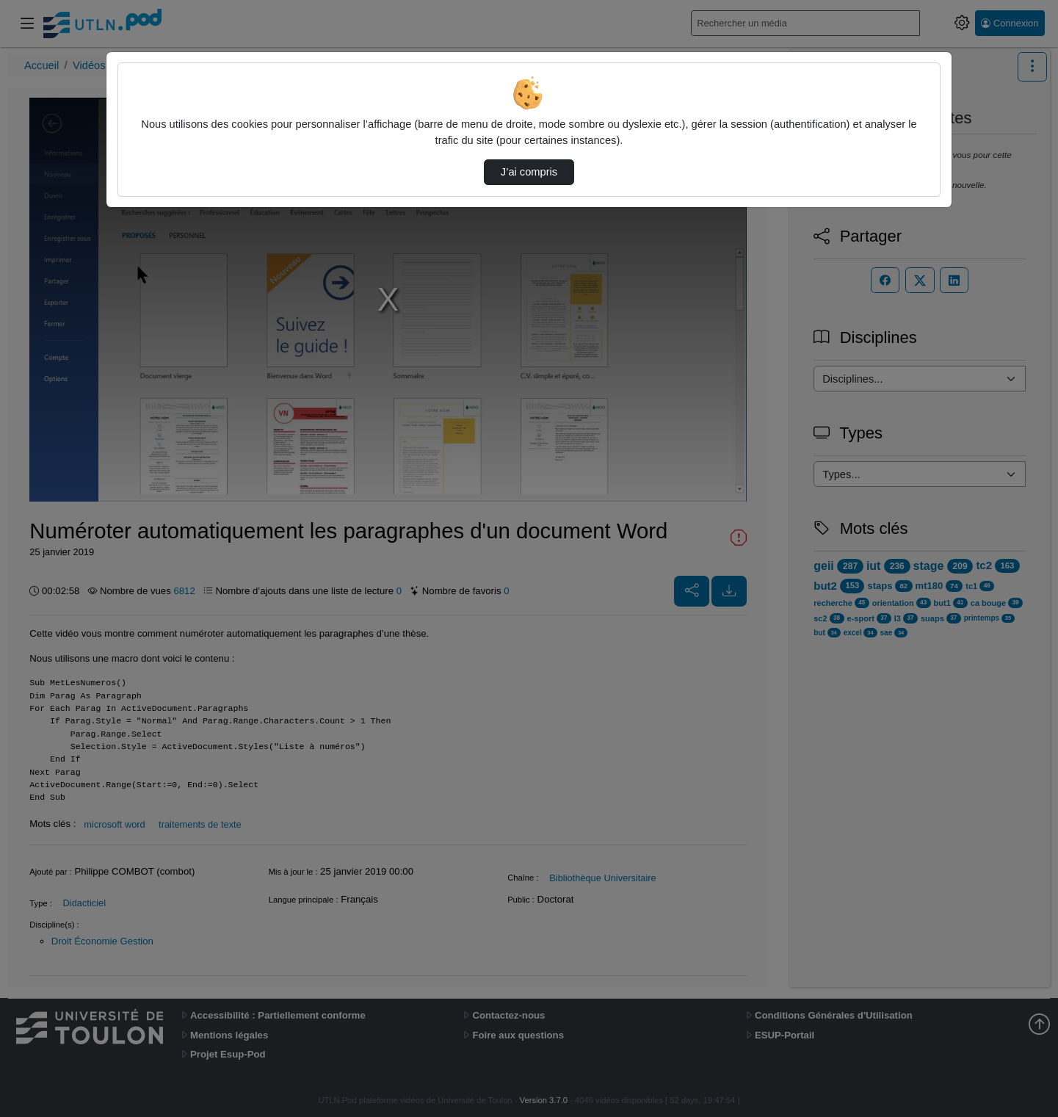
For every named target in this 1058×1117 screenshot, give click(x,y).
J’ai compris (529, 172)
